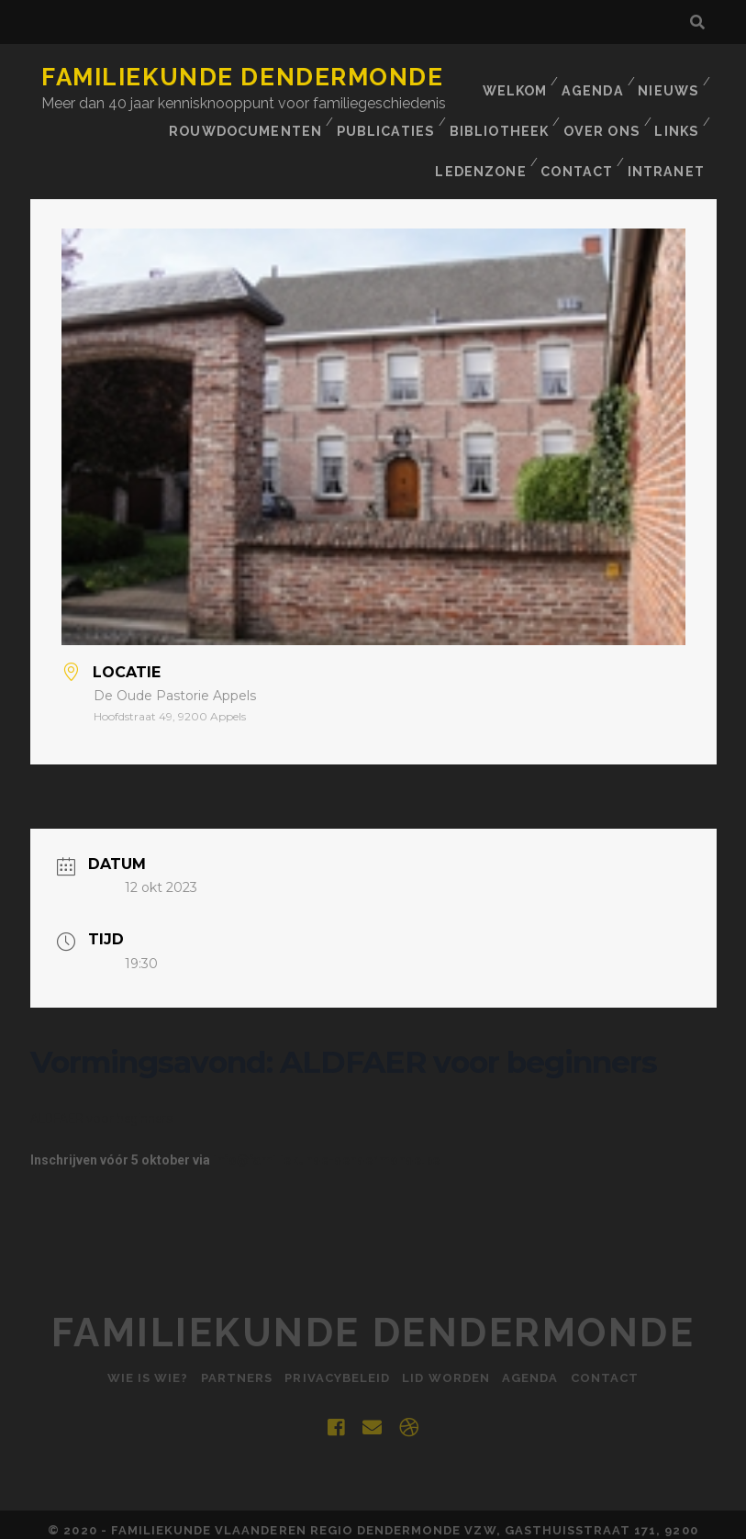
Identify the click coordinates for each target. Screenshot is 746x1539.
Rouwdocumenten (625, 100)
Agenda (590, 77)
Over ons (403, 123)
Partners (227, 1344)
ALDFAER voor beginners (101, 1084)
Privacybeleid (334, 1344)
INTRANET (669, 146)
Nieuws (668, 77)
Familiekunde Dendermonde (242, 77)
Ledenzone (564, 123)
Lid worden (449, 1344)
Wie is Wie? (132, 1344)
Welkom (510, 77)
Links (481, 123)
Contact (662, 123)
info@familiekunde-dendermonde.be (326, 1126)
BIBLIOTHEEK (299, 123)
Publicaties (187, 123)
